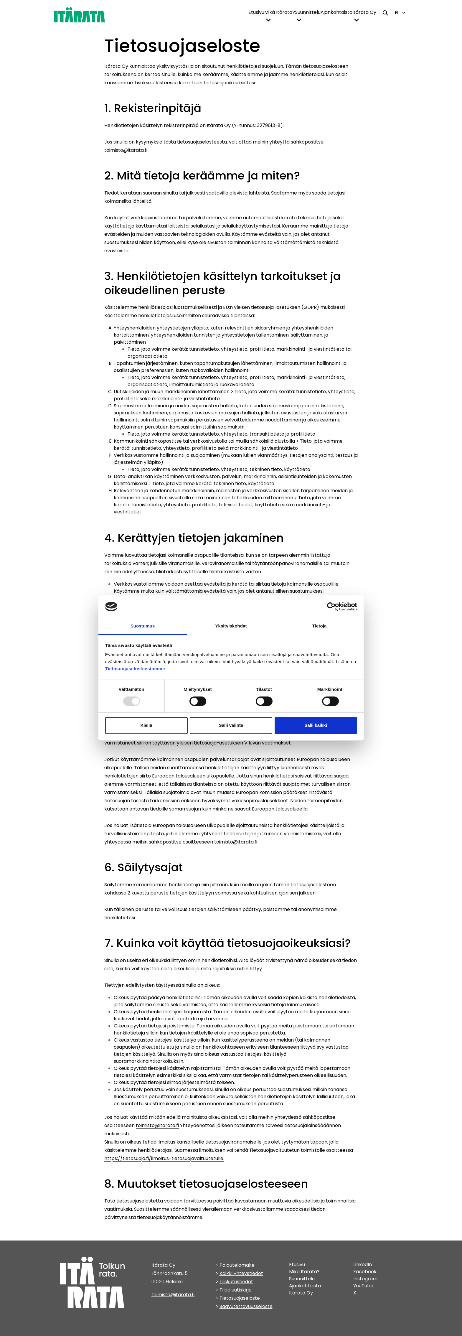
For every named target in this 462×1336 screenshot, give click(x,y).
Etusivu (256, 12)
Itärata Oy (364, 12)
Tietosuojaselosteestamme (135, 668)
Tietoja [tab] (319, 626)
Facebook (365, 1271)
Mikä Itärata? (279, 12)
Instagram (365, 1278)
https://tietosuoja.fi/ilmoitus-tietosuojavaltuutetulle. (164, 1158)
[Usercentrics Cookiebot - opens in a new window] (331, 606)
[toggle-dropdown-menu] (268, 20)
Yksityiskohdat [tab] (231, 626)
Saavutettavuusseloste (246, 1306)
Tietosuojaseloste (240, 1298)
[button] (268, 20)
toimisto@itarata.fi (125, 150)
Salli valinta (231, 725)
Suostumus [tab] (143, 626)
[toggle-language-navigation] (404, 13)
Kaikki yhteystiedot (241, 1273)
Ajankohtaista (336, 12)
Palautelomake (237, 1265)
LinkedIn (362, 1264)
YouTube (363, 1285)
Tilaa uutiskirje (236, 1289)
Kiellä (146, 725)
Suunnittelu (308, 12)
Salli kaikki (315, 725)
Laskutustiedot (236, 1281)
